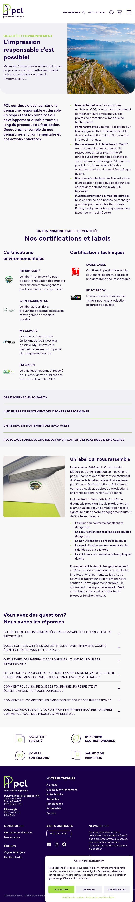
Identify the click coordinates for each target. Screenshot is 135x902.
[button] (129, 12)
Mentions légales (13, 895)
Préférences (117, 889)
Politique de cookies (73, 897)
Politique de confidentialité (100, 897)
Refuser (89, 889)
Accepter (61, 889)
